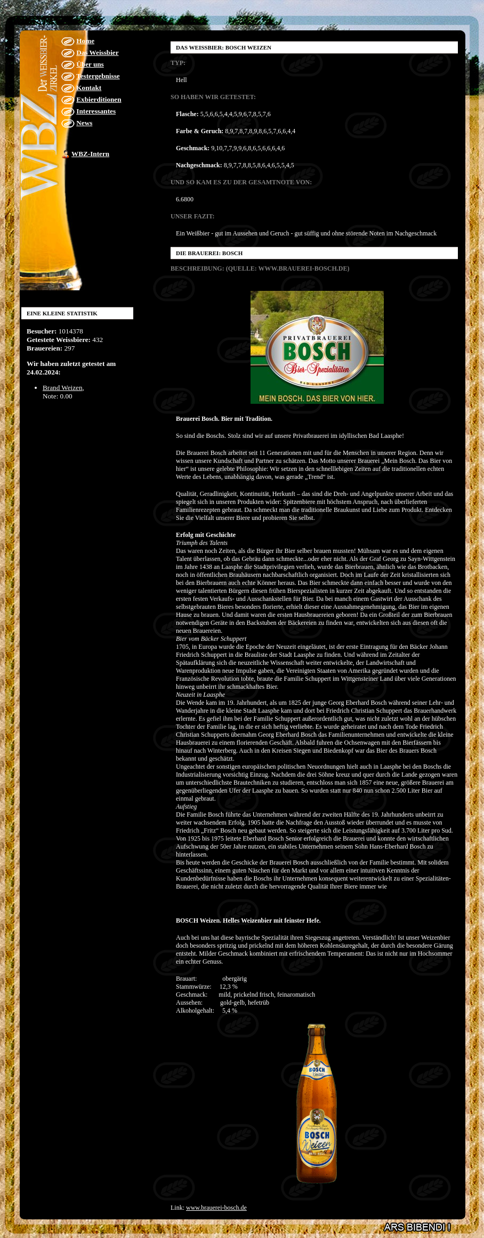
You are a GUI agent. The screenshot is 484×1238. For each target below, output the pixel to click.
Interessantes (96, 111)
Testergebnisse (98, 76)
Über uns (89, 64)
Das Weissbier (97, 52)
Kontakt (88, 88)
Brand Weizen (63, 388)
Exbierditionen (98, 99)
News (84, 123)
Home (85, 41)
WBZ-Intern (90, 154)
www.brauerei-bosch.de (216, 1207)
